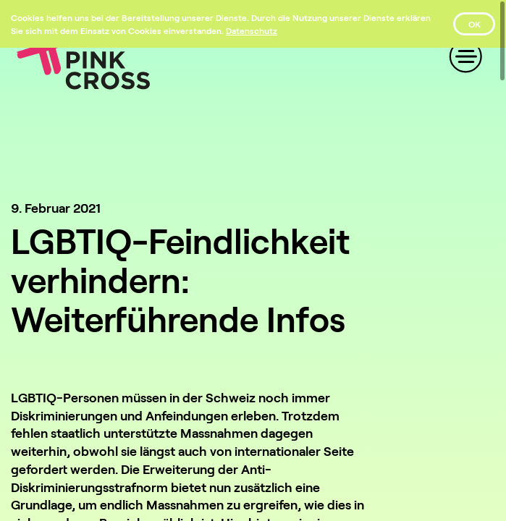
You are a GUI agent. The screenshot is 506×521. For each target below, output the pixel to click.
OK (474, 24)
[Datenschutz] (251, 30)
